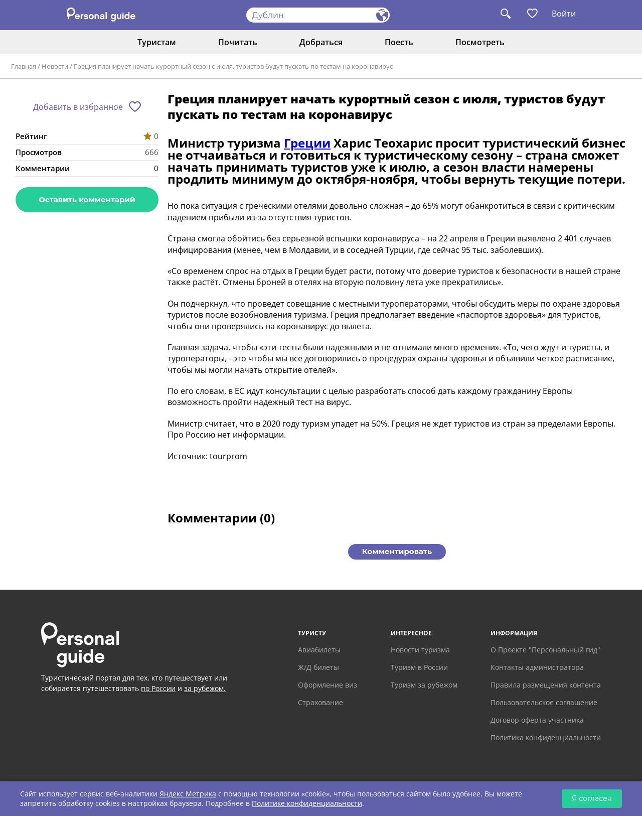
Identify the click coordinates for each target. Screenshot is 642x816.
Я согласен (592, 798)
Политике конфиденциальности (307, 803)
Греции (307, 142)
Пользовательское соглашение (544, 702)
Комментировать (397, 551)
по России (158, 688)
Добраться (321, 42)
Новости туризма (420, 649)
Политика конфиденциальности (546, 737)
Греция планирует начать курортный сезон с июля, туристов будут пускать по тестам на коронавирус (233, 66)
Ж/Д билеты (318, 667)
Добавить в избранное (78, 106)
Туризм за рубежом (424, 685)
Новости (55, 66)
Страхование (320, 702)
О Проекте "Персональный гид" (545, 649)
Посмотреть (480, 42)
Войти (564, 13)
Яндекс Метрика (187, 793)
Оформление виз (327, 685)
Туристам (156, 42)
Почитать (237, 42)
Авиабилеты (319, 649)
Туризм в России (419, 667)
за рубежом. (205, 688)
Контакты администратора (537, 667)
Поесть (399, 42)
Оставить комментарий (87, 199)
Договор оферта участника (537, 720)
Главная (23, 66)
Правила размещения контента (546, 685)
